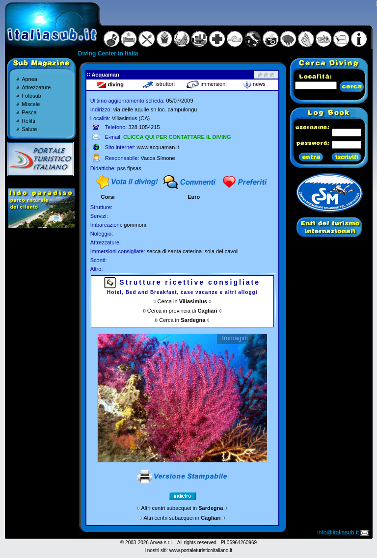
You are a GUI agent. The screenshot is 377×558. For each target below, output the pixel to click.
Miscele (31, 104)
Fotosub (31, 96)
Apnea (29, 79)
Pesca (29, 112)
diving (110, 84)
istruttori (158, 84)
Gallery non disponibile (182, 398)
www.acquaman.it (158, 147)
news (254, 84)
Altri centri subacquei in (182, 508)
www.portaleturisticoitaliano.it (200, 550)
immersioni (206, 84)
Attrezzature (36, 87)
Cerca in (182, 301)
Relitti (28, 121)
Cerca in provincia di (182, 311)
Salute (29, 129)
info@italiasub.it (343, 532)
